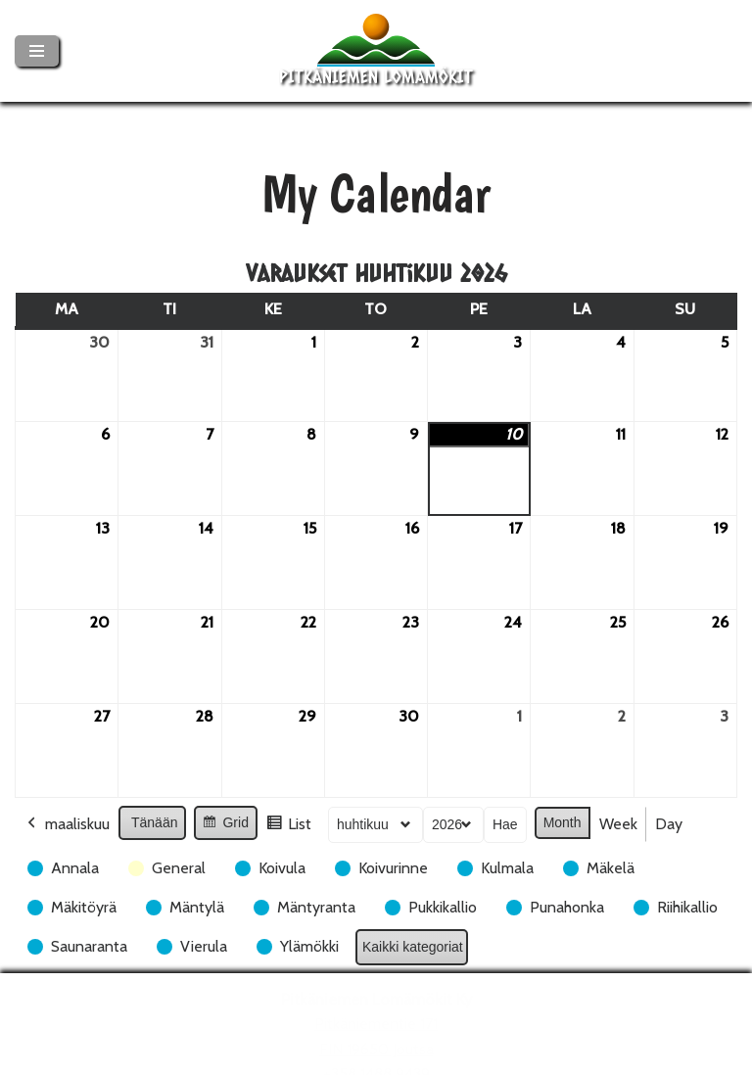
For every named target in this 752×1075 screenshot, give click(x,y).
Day (668, 824)
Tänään (154, 822)
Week (618, 824)
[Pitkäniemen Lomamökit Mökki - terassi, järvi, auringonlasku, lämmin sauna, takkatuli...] (376, 51)
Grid (225, 825)
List (288, 827)
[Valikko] (37, 51)
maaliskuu (67, 824)
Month (562, 822)
